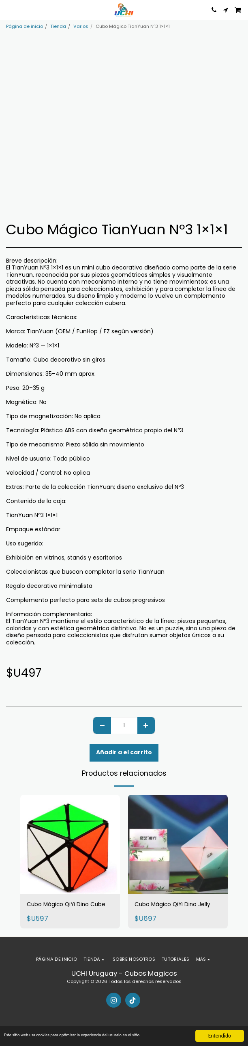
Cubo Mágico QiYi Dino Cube (66, 904)
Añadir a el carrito (124, 752)
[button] (9, 9)
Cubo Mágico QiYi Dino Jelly (172, 904)
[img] (70, 844)
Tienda (58, 26)
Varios (80, 26)
